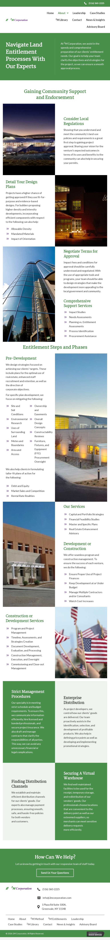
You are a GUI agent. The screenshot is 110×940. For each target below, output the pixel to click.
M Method (37, 918)
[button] (55, 873)
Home (11, 918)
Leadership (77, 918)
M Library (33, 924)
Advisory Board (88, 924)
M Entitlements (57, 918)
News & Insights (66, 924)
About (22, 918)
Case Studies (15, 924)
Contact (47, 924)
